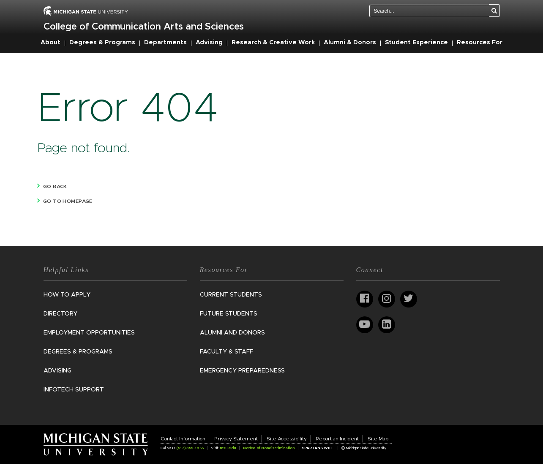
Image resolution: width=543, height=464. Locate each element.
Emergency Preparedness (242, 371)
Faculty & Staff (226, 352)
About (50, 43)
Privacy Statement (236, 438)
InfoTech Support (74, 390)
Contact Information (183, 438)
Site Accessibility (287, 438)
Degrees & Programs (102, 43)
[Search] (494, 10)
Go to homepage (68, 201)
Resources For (479, 43)
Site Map (378, 438)
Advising (209, 43)
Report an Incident (337, 438)
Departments (165, 43)
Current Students (231, 295)
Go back (55, 186)
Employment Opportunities (89, 333)
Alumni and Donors (232, 333)
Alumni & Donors (350, 43)
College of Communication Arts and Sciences (144, 27)
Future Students (228, 314)
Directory (60, 314)
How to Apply (67, 295)
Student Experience (416, 43)
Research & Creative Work (273, 43)
